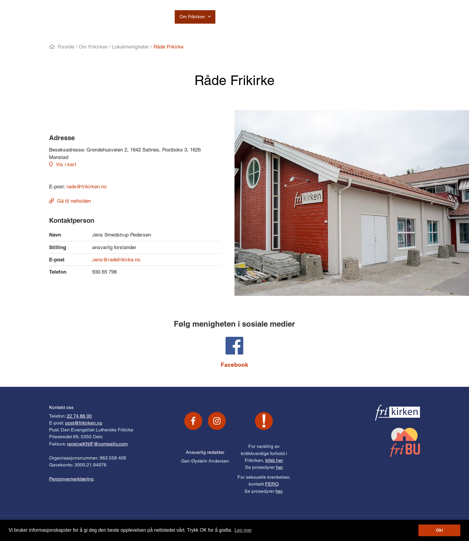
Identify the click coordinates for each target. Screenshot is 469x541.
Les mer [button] (243, 530)
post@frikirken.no (83, 423)
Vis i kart (66, 164)
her (279, 467)
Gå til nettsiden (74, 201)
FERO (271, 484)
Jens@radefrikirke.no (116, 260)
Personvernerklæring (71, 479)
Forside (66, 47)
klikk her (274, 460)
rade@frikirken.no (86, 187)
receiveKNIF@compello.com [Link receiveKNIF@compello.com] (97, 444)
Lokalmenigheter (130, 47)
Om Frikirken (93, 47)
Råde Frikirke (168, 47)
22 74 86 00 (79, 416)
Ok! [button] (439, 530)
